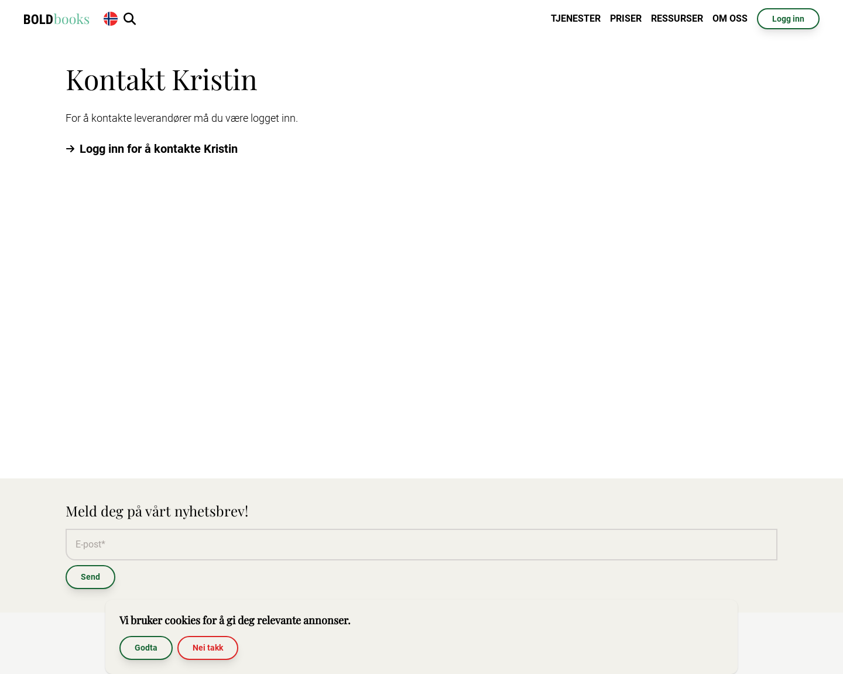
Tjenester (576, 18)
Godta (146, 647)
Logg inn (788, 18)
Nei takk (208, 647)
